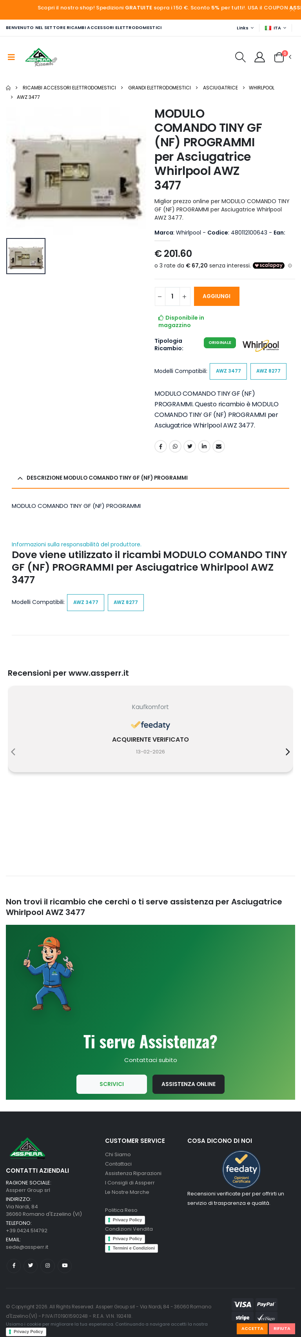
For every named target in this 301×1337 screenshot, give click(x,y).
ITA (273, 28)
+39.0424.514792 (27, 1233)
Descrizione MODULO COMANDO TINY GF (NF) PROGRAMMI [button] (110, 479)
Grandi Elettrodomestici (159, 87)
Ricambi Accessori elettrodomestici (69, 87)
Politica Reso (121, 1213)
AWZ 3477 (28, 97)
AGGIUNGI (218, 296)
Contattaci (118, 1167)
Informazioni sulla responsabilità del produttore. (76, 545)
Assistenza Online (188, 1087)
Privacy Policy (28, 1331)
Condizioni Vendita (129, 1232)
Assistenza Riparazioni (133, 1176)
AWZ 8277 (269, 371)
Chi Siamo (118, 1157)
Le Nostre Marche (127, 1195)
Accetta (252, 1328)
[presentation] (13, 753)
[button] (239, 59)
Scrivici (111, 1087)
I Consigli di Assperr (130, 1186)
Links (242, 28)
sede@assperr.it (27, 1250)
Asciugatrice (220, 87)
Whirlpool (261, 87)
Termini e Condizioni (134, 1251)
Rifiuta (282, 1328)
